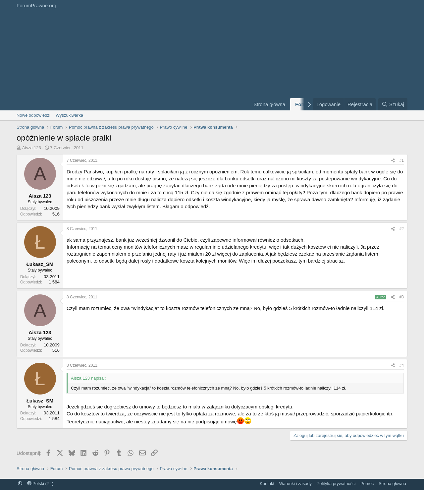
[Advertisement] (129, 60)
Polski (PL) (40, 483)
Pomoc (367, 483)
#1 (401, 160)
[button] (20, 483)
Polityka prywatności (336, 483)
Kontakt (267, 483)
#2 (401, 228)
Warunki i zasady (295, 483)
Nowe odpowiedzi (33, 115)
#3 (401, 297)
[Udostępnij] (393, 160)
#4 (401, 365)
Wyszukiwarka (69, 115)
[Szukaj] (392, 104)
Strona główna (269, 104)
